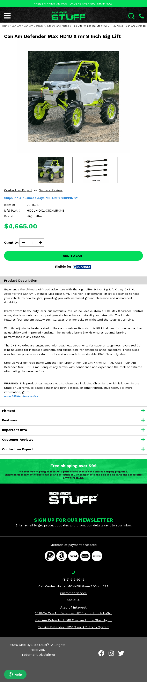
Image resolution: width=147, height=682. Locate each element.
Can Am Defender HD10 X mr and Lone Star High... (73, 620)
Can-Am (16, 26)
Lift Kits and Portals (58, 26)
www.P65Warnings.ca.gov (21, 396)
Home (5, 26)
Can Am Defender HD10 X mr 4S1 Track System (73, 627)
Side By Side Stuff (34, 645)
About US (74, 600)
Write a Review (51, 190)
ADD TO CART (73, 256)
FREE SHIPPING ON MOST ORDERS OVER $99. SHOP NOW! (73, 3)
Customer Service (73, 593)
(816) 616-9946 (73, 579)
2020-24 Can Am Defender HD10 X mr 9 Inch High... (73, 613)
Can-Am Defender (34, 26)
